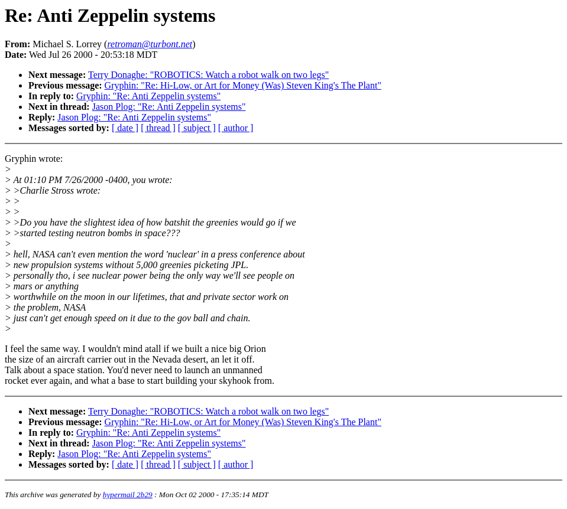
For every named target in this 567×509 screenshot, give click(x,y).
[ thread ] (158, 128)
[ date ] (125, 128)
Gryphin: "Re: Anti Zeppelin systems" (148, 96)
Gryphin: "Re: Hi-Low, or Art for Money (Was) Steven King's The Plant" (243, 85)
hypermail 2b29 (128, 494)
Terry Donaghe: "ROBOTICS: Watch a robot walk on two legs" (208, 75)
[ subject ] (197, 128)
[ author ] (236, 128)
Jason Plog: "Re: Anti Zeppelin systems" (169, 107)
